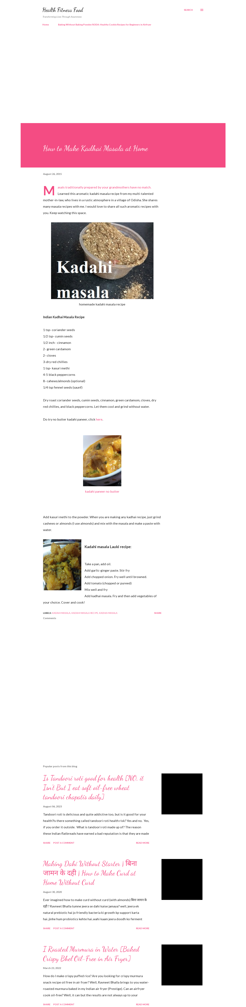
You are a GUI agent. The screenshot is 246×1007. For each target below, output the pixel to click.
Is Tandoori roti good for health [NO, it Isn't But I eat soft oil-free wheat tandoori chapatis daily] (93, 787)
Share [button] (157, 613)
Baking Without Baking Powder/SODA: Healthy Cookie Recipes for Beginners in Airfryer (104, 24)
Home (45, 24)
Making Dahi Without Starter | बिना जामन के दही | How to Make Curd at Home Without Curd (90, 872)
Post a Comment (63, 842)
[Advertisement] (117, 56)
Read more (142, 842)
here (99, 419)
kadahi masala (61, 613)
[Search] (188, 10)
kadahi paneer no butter (102, 491)
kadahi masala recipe (84, 613)
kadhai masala (108, 613)
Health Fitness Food (62, 9)
